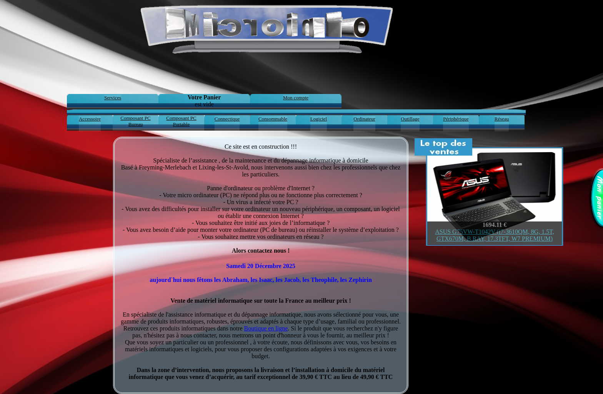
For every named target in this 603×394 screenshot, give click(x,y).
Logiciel (318, 119)
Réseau (502, 119)
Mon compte (295, 98)
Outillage (410, 119)
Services (112, 98)
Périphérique (455, 119)
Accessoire (90, 119)
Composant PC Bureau (135, 121)
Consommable (272, 119)
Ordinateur (364, 119)
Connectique (227, 119)
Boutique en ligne (266, 328)
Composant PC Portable (181, 121)
